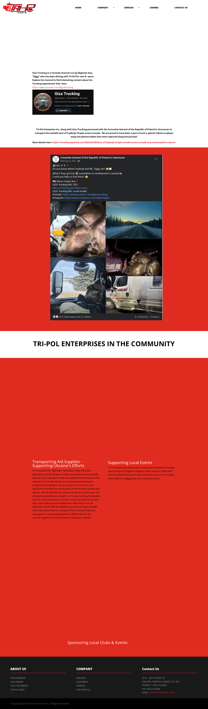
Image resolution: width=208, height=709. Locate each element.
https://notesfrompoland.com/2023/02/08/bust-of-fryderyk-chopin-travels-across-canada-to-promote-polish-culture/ (114, 142)
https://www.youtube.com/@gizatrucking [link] (52, 87)
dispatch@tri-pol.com (161, 692)
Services (128, 7)
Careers (154, 7)
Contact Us (181, 7)
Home (78, 7)
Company (103, 7)
